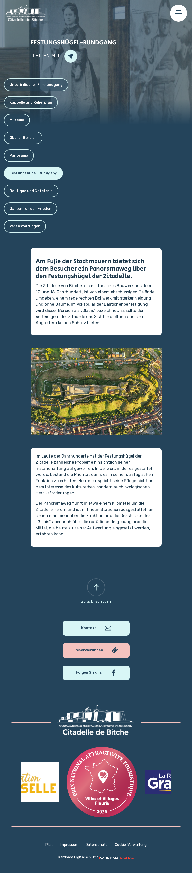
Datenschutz (97, 844)
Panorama (19, 155)
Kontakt (96, 628)
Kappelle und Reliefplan (31, 102)
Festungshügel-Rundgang (33, 173)
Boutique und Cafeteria (31, 191)
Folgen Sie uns (96, 673)
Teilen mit (54, 56)
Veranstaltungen (25, 226)
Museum (17, 120)
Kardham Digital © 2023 (96, 857)
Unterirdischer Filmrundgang (36, 85)
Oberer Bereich (23, 138)
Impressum (69, 844)
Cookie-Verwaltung (131, 844)
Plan (49, 844)
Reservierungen (96, 650)
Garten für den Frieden (30, 208)
